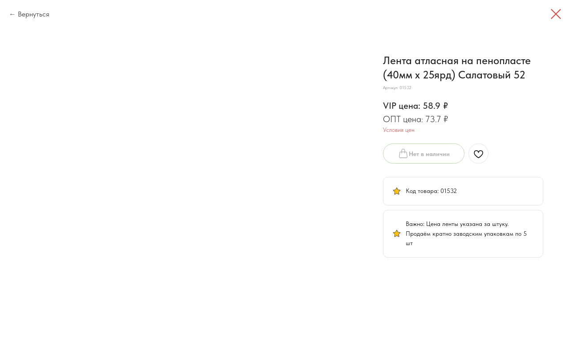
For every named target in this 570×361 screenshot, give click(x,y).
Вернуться (33, 14)
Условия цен (399, 129)
